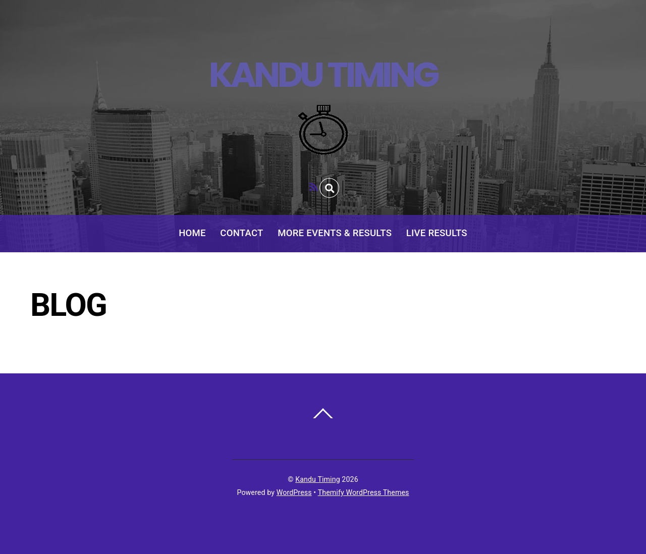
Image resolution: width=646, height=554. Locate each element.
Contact (241, 233)
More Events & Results (335, 233)
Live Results (436, 233)
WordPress (294, 492)
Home (192, 233)
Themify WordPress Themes (363, 492)
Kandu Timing (317, 479)
